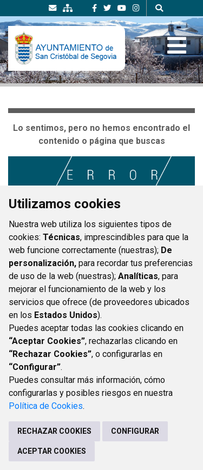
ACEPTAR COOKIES (51, 451)
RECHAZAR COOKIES (54, 431)
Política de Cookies (46, 406)
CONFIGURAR (135, 431)
